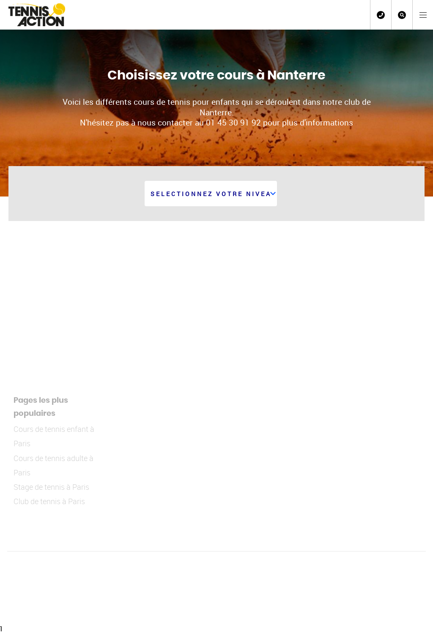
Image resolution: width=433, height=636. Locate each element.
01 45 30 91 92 (381, 15)
